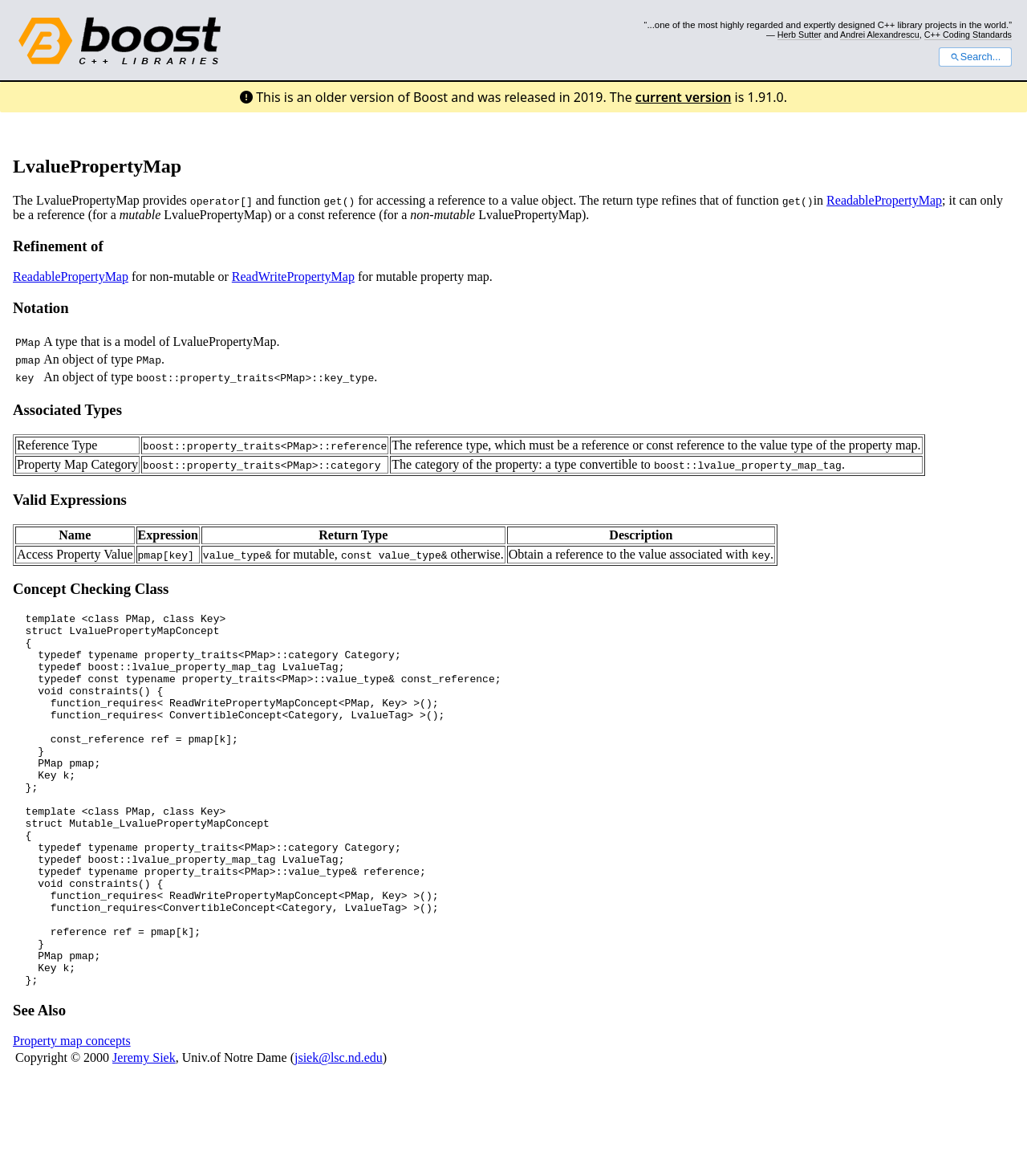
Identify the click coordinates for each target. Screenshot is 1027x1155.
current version (683, 97)
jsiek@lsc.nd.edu (338, 1132)
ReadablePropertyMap (884, 200)
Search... (975, 57)
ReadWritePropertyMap (293, 276)
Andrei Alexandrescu (879, 34)
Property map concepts (72, 1115)
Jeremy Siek (144, 1132)
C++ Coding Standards (968, 34)
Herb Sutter (799, 34)
